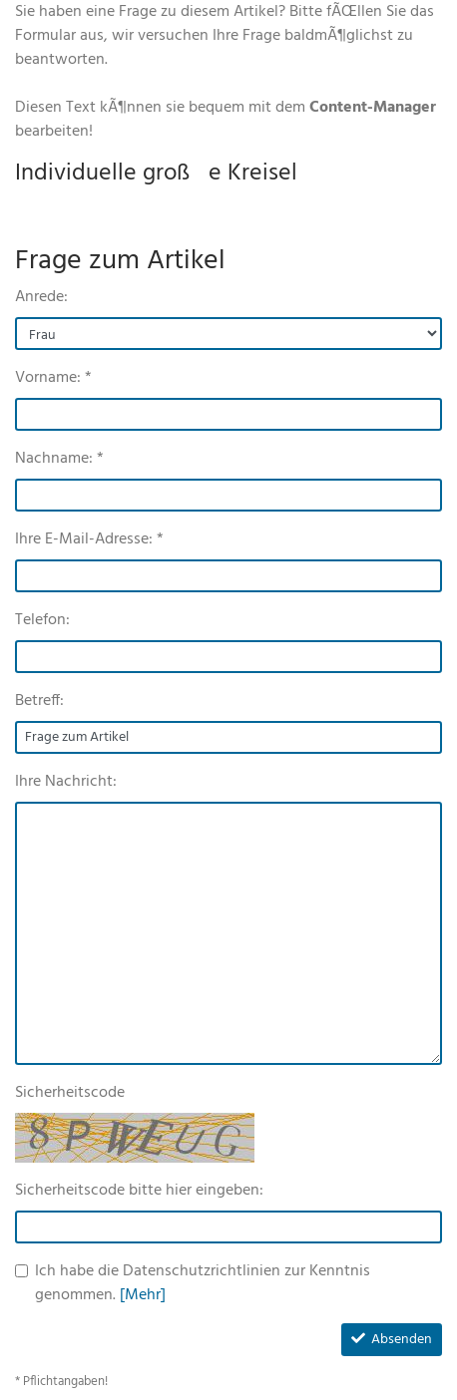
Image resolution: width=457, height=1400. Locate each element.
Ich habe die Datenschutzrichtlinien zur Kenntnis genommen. (202, 1283)
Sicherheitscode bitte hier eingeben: (139, 1191)
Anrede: (41, 297)
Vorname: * (53, 378)
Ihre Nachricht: (66, 782)
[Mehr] (143, 1295)
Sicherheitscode (70, 1093)
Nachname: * (59, 459)
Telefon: (42, 620)
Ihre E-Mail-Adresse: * (89, 539)
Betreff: (39, 701)
